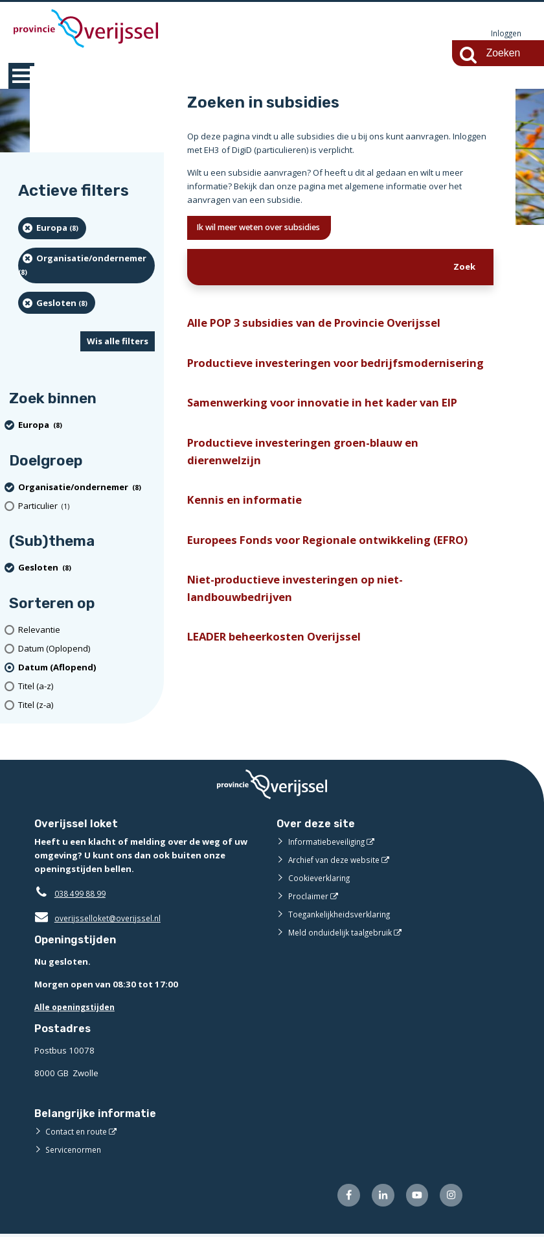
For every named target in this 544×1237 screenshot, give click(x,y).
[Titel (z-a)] (86, 705)
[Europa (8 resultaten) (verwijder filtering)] (52, 229)
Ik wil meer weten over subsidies (271, 229)
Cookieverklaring (321, 878)
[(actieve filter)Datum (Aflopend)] (86, 668)
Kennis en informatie (248, 534)
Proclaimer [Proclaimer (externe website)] (309, 896)
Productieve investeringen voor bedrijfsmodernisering (277, 379)
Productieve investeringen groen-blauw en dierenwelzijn (311, 482)
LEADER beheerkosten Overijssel (281, 679)
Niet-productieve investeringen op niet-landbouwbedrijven (302, 628)
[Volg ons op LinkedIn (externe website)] (376, 1197)
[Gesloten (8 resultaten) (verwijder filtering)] (56, 303)
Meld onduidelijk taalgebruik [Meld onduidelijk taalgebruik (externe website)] (344, 933)
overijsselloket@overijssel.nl (100, 919)
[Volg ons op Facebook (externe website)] (340, 1197)
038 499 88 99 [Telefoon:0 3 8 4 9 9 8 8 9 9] (83, 894)
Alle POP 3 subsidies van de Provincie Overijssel (324, 327)
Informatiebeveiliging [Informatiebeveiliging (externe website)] (329, 842)
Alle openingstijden (77, 1007)
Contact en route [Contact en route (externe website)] (78, 1132)
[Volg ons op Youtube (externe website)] (413, 1197)
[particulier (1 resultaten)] (86, 506)
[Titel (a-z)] (86, 686)
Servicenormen (75, 1150)
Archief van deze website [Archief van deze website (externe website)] (338, 860)
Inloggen (504, 34)
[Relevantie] (86, 630)
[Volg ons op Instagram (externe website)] (449, 1197)
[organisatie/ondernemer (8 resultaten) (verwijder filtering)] (86, 266)
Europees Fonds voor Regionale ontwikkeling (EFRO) (337, 576)
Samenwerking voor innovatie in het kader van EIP (333, 431)
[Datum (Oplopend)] (86, 649)
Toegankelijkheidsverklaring (344, 915)
